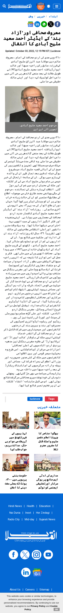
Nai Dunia (14, 512)
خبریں (40, 16)
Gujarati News (47, 519)
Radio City (14, 519)
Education (45, 506)
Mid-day (29, 519)
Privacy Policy (38, 606)
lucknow (35, 398)
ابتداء (53, 16)
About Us (15, 589)
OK (56, 609)
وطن (30, 16)
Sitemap (44, 589)
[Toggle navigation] (56, 6)
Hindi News (15, 506)
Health (30, 506)
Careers (30, 589)
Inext (28, 512)
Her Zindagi (43, 512)
